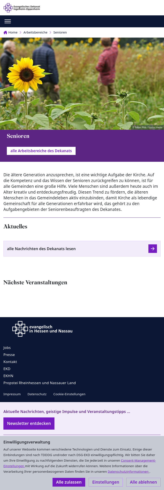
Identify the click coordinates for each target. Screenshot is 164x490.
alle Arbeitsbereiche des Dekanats (41, 150)
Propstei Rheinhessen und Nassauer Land (39, 382)
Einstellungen (105, 482)
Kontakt (10, 361)
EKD (6, 368)
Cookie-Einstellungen (69, 394)
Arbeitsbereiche (35, 32)
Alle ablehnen (143, 482)
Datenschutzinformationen (128, 471)
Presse (9, 354)
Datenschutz (37, 394)
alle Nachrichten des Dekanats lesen (41, 248)
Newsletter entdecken (29, 423)
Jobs (7, 347)
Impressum (12, 394)
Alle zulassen (69, 482)
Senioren (60, 32)
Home (10, 32)
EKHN (8, 375)
